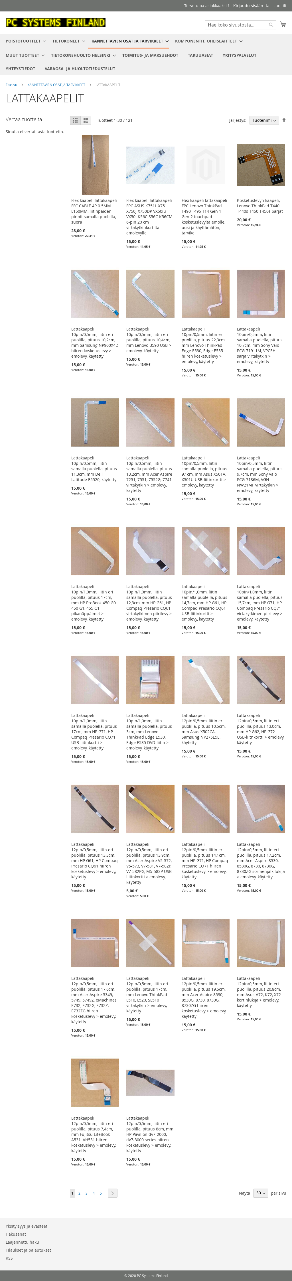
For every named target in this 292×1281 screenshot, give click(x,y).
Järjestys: (237, 120)
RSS (9, 1258)
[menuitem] (24, 41)
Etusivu (12, 84)
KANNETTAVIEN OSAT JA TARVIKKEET (56, 84)
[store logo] (56, 22)
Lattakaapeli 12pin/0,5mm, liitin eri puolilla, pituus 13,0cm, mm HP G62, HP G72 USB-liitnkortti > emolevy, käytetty (260, 729)
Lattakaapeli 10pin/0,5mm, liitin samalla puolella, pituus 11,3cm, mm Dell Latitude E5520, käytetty (94, 468)
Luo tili (279, 5)
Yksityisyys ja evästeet (26, 1226)
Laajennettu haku (22, 1242)
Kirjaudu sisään (248, 5)
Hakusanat (16, 1234)
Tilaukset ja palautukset (28, 1250)
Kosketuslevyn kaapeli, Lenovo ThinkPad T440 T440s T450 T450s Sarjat (260, 206)
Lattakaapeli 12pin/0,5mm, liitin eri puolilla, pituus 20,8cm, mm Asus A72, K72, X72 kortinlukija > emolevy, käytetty (259, 992)
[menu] (146, 54)
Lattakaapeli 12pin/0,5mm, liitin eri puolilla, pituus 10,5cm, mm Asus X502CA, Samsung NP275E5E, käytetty (204, 729)
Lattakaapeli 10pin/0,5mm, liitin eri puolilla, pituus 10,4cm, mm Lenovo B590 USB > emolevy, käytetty (148, 339)
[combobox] (240, 24)
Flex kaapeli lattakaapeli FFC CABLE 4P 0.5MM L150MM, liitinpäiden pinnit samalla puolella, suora (94, 211)
